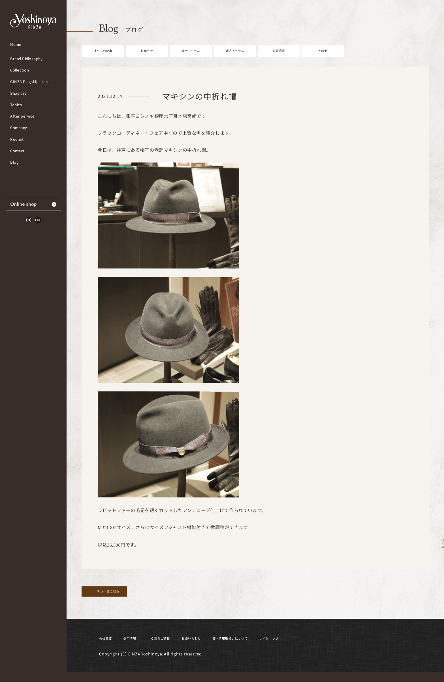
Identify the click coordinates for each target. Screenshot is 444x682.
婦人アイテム (234, 60)
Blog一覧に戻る (121, 603)
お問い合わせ (218, 646)
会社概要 (108, 646)
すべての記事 (102, 60)
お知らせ (147, 60)
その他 (323, 60)
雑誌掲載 (279, 60)
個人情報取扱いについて (269, 646)
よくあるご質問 (175, 646)
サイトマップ (320, 646)
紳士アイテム (190, 60)
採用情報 (138, 646)
